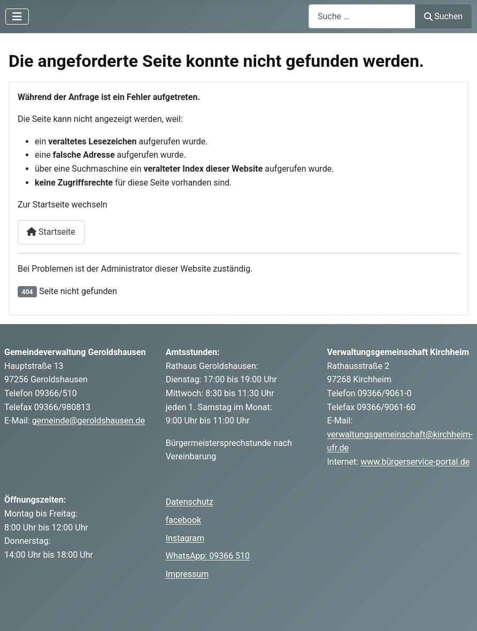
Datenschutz (189, 502)
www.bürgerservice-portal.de (415, 462)
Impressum (187, 574)
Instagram (185, 538)
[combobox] (362, 16)
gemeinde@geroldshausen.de (88, 420)
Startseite (51, 232)
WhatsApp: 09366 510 (208, 556)
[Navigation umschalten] (17, 17)
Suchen (443, 16)
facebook (183, 520)
